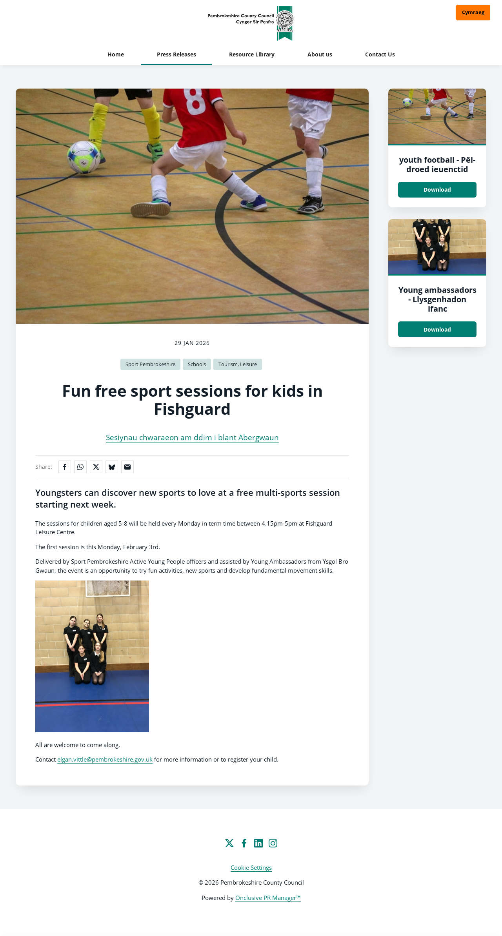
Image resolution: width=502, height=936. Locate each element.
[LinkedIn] (258, 843)
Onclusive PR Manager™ (268, 898)
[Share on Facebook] (64, 467)
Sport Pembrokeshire (150, 364)
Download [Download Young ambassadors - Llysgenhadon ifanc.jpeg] (437, 329)
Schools (197, 364)
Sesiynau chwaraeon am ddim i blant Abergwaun (192, 437)
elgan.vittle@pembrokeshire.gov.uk (105, 759)
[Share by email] (127, 467)
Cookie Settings (251, 867)
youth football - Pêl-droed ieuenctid (437, 164)
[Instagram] (273, 843)
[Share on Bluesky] (111, 467)
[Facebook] (244, 843)
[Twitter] (229, 843)
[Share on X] (96, 467)
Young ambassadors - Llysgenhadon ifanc (437, 299)
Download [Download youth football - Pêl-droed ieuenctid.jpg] (437, 189)
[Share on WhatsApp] (80, 467)
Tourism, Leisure (237, 364)
